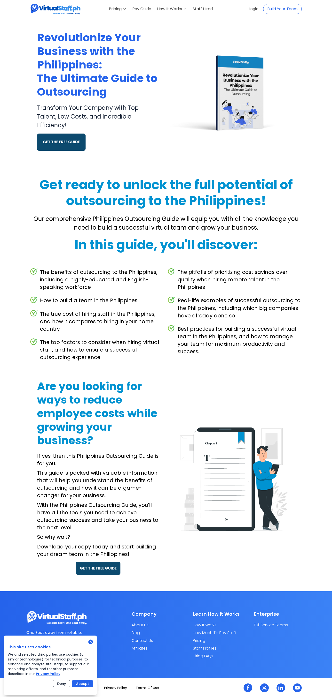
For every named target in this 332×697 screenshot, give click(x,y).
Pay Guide (141, 9)
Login (253, 9)
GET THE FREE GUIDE (61, 141)
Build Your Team (282, 9)
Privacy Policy (48, 673)
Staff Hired (203, 9)
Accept (82, 683)
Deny (61, 683)
